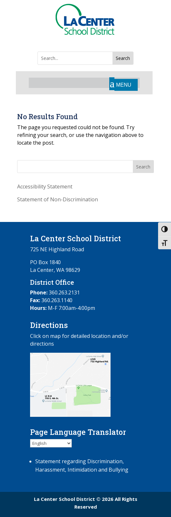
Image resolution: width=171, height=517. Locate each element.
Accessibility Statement (44, 186)
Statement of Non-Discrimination (57, 199)
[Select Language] (51, 443)
